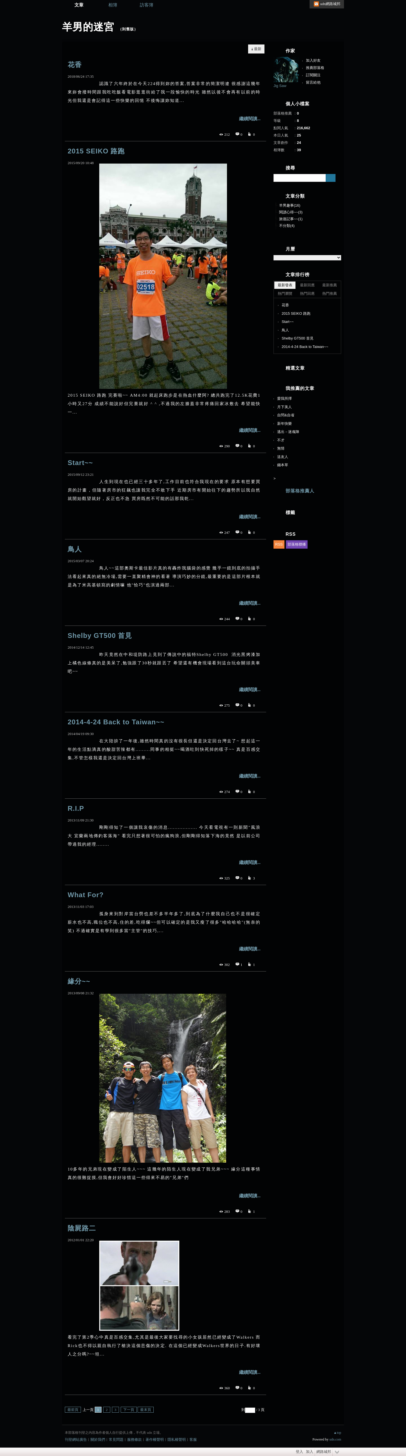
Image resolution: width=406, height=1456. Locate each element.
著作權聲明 (154, 1439)
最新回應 (307, 285)
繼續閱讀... (250, 118)
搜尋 (331, 178)
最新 (257, 49)
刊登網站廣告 (76, 1439)
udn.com (335, 1439)
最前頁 (72, 1410)
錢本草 (282, 465)
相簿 (112, 5)
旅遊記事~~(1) (291, 219)
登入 (299, 1452)
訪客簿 (146, 5)
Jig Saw (279, 86)
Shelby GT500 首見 (100, 635)
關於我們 (98, 1439)
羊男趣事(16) (289, 205)
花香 (75, 64)
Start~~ (80, 462)
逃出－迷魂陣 (288, 432)
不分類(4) (287, 226)
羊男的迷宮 (88, 27)
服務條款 (134, 1439)
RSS (279, 544)
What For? (86, 895)
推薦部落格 (315, 68)
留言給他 (313, 82)
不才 (280, 440)
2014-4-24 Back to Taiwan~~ (116, 722)
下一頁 (128, 1410)
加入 (309, 1452)
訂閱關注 (313, 75)
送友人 (282, 457)
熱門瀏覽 (285, 293)
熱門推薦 (329, 293)
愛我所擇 (284, 398)
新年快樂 (284, 423)
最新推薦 (329, 285)
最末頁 (145, 1410)
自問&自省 (285, 415)
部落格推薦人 (300, 490)
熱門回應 (307, 293)
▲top (337, 1433)
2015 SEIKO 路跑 (96, 151)
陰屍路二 (82, 1228)
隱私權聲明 (176, 1439)
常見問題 (116, 1439)
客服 (193, 1439)
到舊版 (128, 29)
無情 (280, 448)
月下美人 (284, 407)
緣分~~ (79, 981)
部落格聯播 (297, 544)
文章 (78, 5)
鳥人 (75, 549)
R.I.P (76, 808)
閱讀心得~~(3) (291, 212)
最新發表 (285, 285)
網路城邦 (323, 1452)
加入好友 (313, 60)
